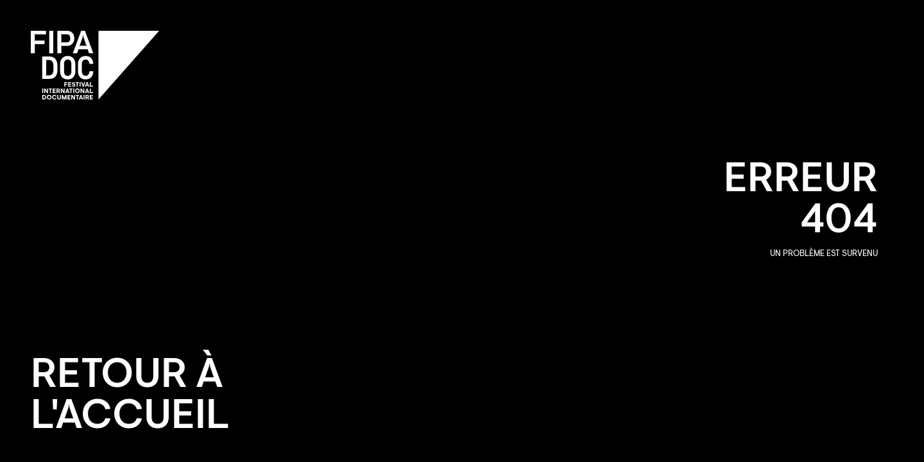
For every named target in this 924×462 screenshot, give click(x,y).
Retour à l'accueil (130, 398)
